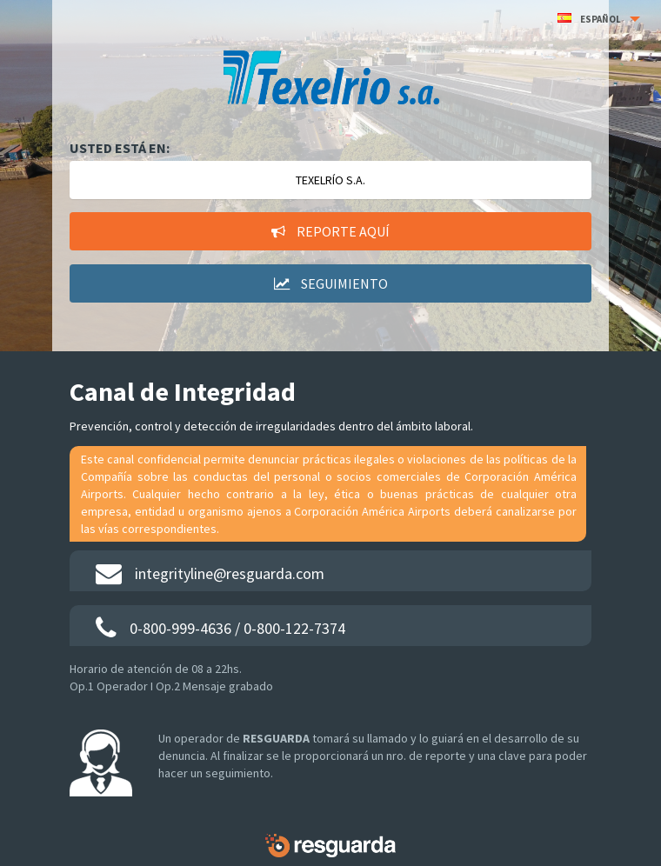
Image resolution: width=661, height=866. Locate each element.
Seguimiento (331, 283)
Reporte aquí (330, 231)
